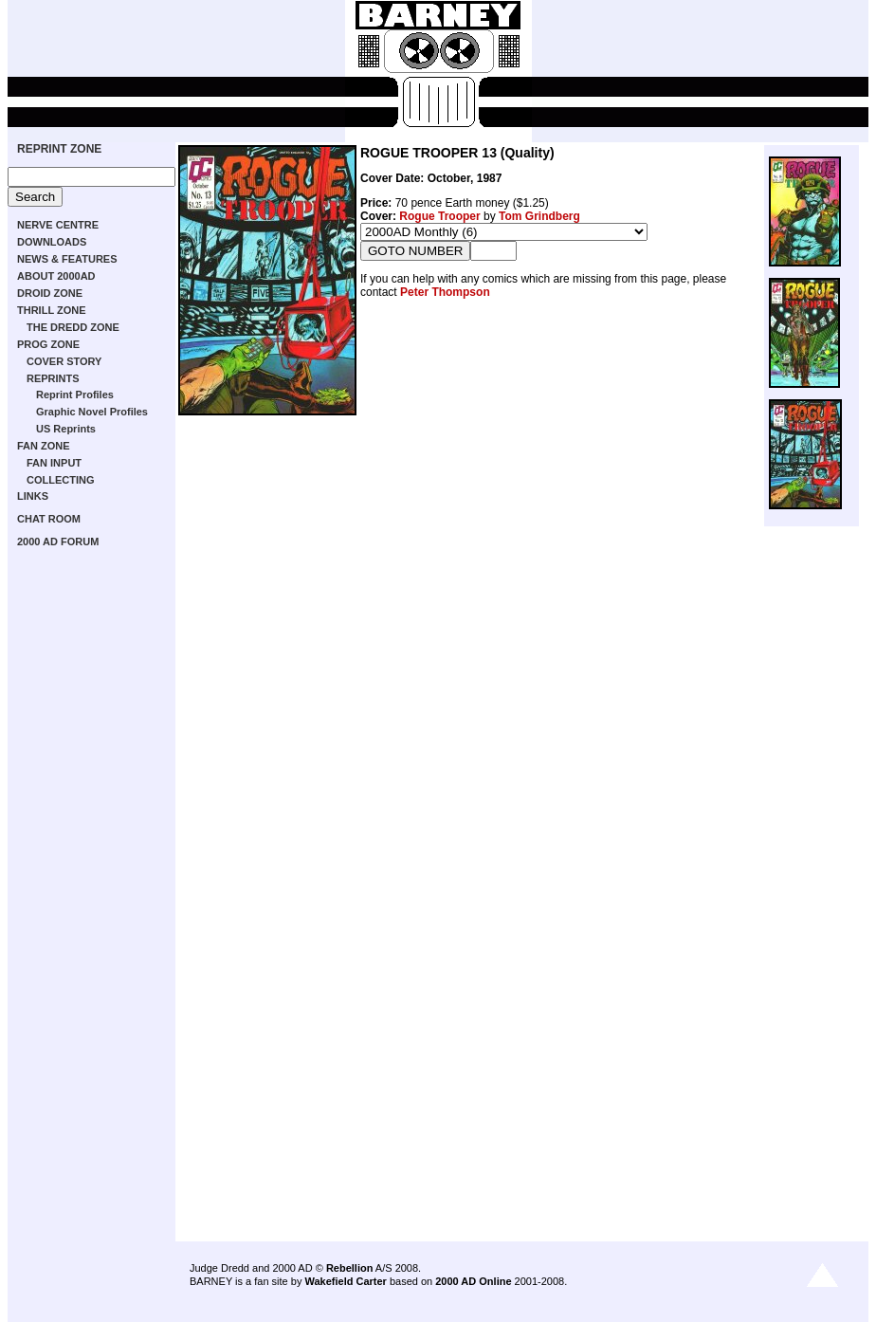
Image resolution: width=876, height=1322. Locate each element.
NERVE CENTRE (58, 224)
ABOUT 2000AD (56, 276)
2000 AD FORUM (58, 541)
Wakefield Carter (345, 1281)
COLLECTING (61, 480)
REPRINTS (53, 378)
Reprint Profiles (75, 394)
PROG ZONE (48, 344)
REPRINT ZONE (59, 149)
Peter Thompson (445, 292)
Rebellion (350, 1268)
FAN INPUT (54, 462)
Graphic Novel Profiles (92, 411)
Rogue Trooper (439, 216)
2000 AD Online (473, 1281)
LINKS (32, 496)
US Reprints (66, 428)
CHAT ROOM (49, 518)
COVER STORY (64, 361)
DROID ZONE (49, 293)
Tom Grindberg (539, 216)
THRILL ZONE (51, 310)
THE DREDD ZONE (73, 327)
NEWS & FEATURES (67, 259)
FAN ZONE (43, 445)
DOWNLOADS (51, 242)
